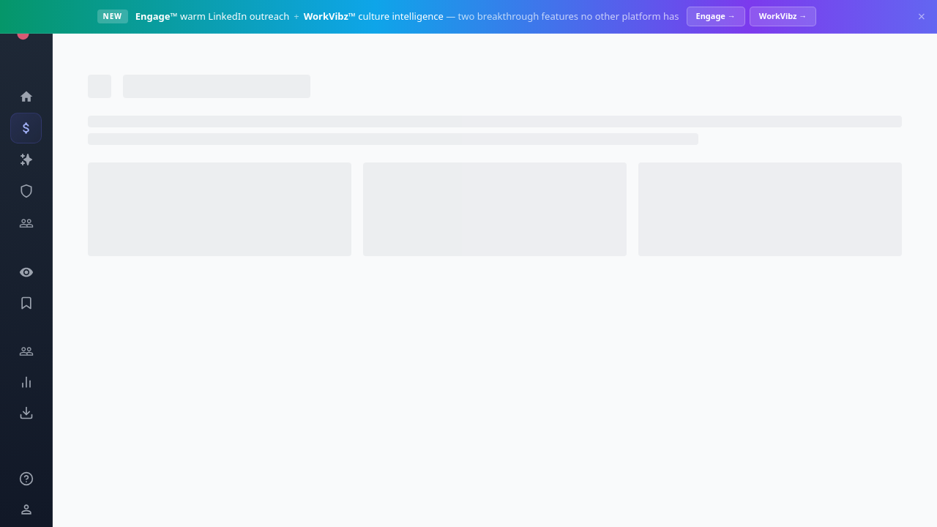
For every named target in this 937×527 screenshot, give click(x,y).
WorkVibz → (783, 15)
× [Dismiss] (921, 16)
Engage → (716, 15)
